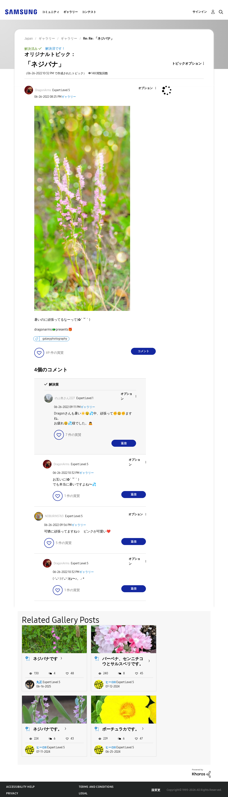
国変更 (155, 788)
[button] (149, 88)
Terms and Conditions (96, 785)
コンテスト (89, 12)
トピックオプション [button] (187, 63)
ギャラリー (70, 12)
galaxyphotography (54, 338)
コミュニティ (50, 12)
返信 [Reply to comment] (124, 443)
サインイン (199, 12)
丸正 (39, 681)
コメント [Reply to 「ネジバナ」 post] (143, 351)
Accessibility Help (20, 785)
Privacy (12, 792)
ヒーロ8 (109, 681)
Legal (83, 792)
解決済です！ (55, 48)
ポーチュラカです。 (51, 727)
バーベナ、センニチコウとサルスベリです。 (121, 660)
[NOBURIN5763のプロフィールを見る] (54, 516)
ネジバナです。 (182, 657)
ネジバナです (45, 657)
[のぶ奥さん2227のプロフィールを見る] (65, 398)
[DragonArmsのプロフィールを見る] (43, 90)
